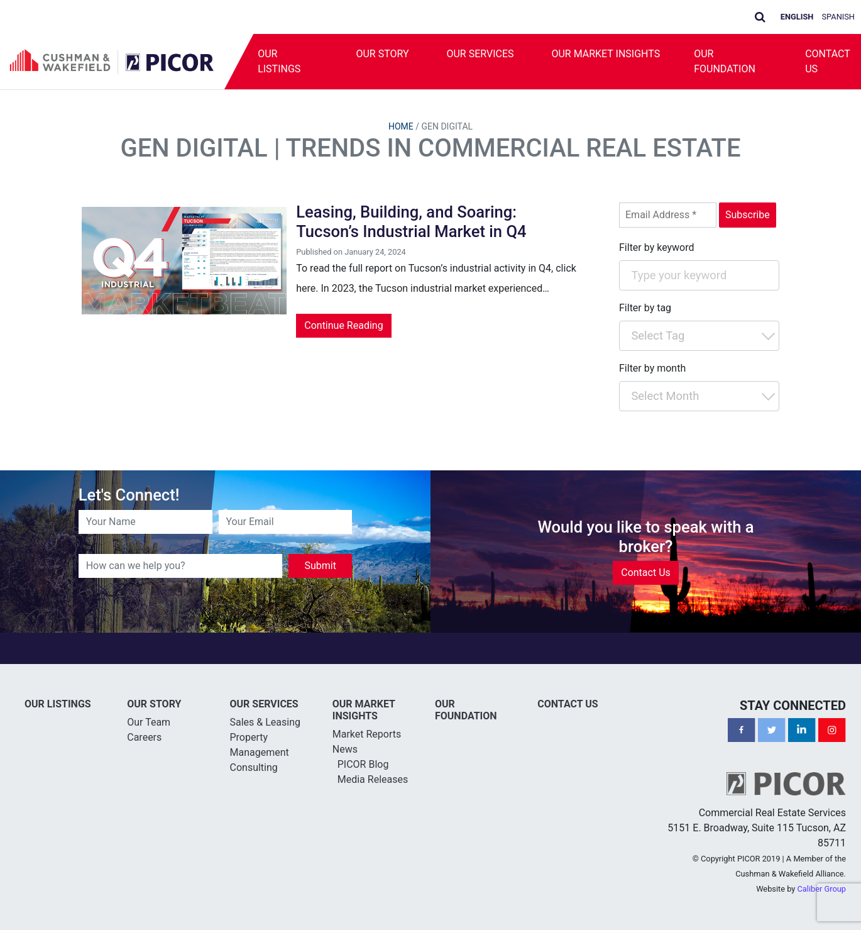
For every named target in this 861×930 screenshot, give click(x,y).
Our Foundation (724, 61)
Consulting (254, 767)
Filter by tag (645, 308)
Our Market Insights (606, 54)
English (797, 16)
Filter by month (652, 368)
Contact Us (646, 572)
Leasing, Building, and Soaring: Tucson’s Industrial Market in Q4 (411, 221)
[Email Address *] (667, 215)
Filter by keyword (656, 247)
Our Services (480, 54)
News (345, 749)
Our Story (382, 54)
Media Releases (372, 779)
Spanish (838, 16)
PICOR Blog (363, 764)
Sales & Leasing (265, 722)
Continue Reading (343, 325)
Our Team (148, 722)
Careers (144, 737)
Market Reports (367, 734)
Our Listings (279, 61)
